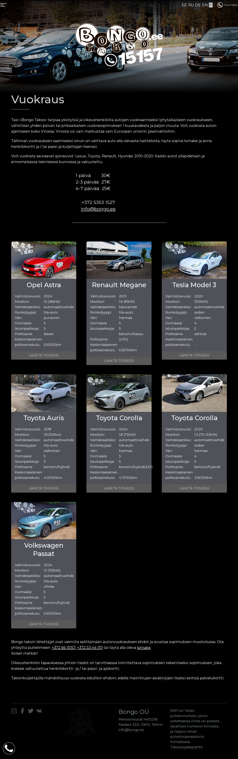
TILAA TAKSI (227, 5)
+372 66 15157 (63, 647)
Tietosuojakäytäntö (186, 747)
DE (198, 5)
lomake (144, 647)
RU (191, 5)
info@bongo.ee (98, 209)
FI (211, 5)
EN (205, 5)
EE (184, 5)
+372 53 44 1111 (90, 647)
